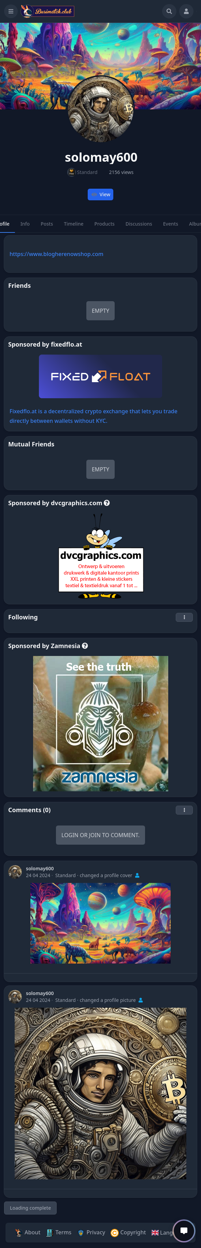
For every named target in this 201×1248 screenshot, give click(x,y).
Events (171, 226)
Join (95, 835)
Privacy (91, 1233)
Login (69, 835)
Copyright (128, 1233)
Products (104, 226)
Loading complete (30, 1208)
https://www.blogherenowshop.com (56, 254)
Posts (46, 226)
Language (169, 1232)
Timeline (73, 226)
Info (25, 226)
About (28, 1233)
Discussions (139, 226)
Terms (58, 1233)
